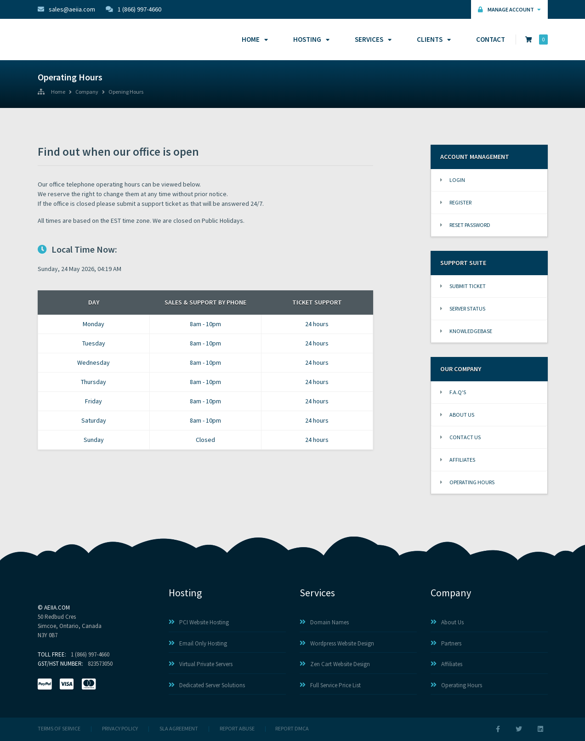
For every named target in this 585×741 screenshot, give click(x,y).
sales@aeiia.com (66, 9)
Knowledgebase (466, 331)
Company (86, 92)
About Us (457, 414)
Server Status (462, 308)
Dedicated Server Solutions (207, 685)
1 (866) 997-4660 (133, 9)
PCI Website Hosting (199, 622)
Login (452, 179)
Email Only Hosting (198, 643)
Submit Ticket (463, 286)
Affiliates (457, 459)
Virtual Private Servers (201, 664)
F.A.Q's (453, 392)
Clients (432, 39)
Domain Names (324, 622)
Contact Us (460, 437)
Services (372, 39)
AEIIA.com (57, 607)
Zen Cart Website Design (335, 664)
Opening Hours (125, 92)
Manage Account (509, 9)
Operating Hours (467, 482)
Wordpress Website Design (337, 643)
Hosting (310, 39)
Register (455, 202)
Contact (490, 39)
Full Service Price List (330, 685)
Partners (446, 643)
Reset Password (465, 224)
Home (253, 39)
